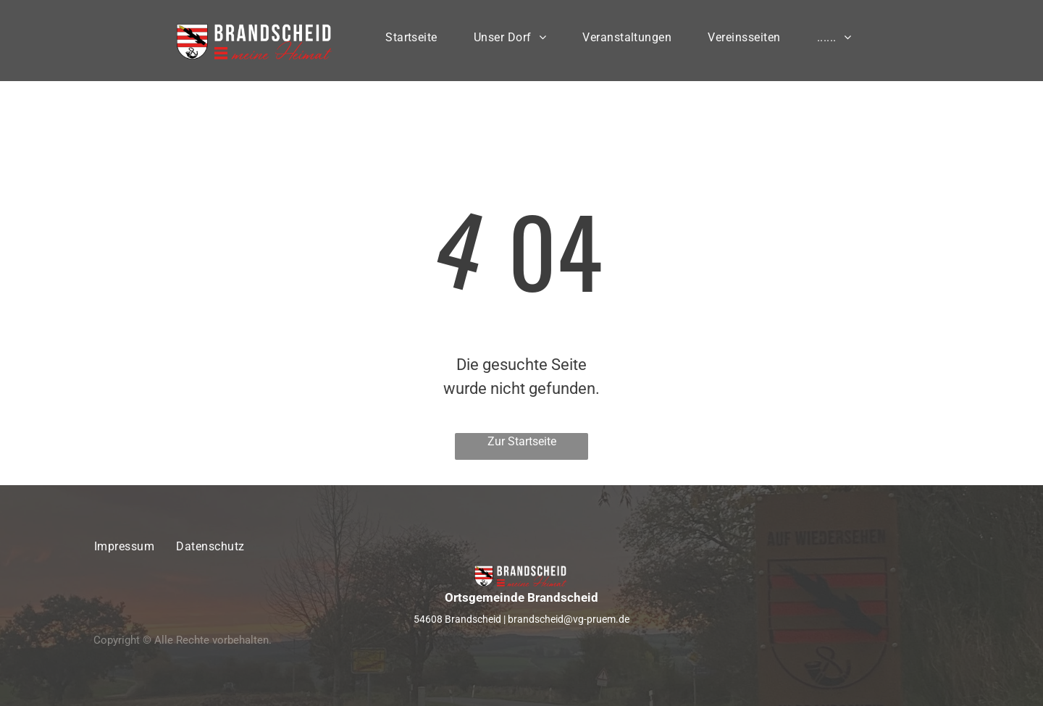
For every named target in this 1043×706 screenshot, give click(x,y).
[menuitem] (411, 40)
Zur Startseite (521, 441)
